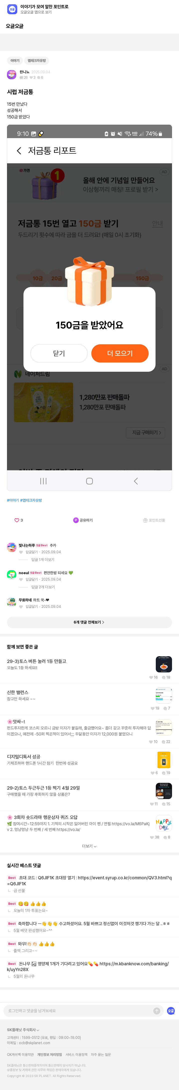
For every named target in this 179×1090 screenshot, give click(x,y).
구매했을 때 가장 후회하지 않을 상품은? (38, 794)
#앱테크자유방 (31, 500)
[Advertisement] (90, 42)
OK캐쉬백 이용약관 (20, 1055)
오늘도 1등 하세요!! (22, 667)
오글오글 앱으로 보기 (36, 12)
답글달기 (32, 552)
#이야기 (13, 500)
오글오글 (14, 26)
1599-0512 (31, 1038)
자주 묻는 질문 (101, 1055)
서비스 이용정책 (76, 1055)
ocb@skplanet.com (34, 1043)
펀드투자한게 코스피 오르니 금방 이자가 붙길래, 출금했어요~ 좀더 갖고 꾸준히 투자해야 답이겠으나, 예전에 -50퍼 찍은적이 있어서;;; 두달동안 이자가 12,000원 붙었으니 (79, 731)
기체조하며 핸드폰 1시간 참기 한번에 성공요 (42, 763)
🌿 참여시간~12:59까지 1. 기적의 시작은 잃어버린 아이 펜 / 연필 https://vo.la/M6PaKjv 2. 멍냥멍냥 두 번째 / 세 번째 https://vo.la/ (78, 826)
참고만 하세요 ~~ (21, 698)
